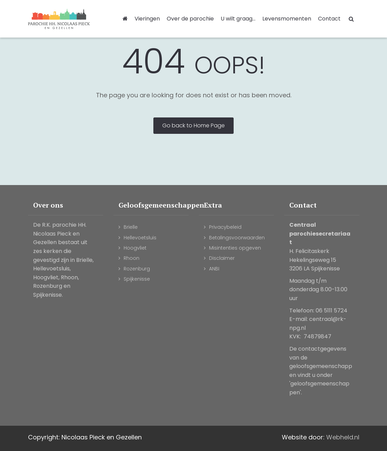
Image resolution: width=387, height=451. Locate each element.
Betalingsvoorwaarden (237, 237)
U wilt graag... (238, 19)
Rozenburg (137, 268)
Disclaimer (222, 258)
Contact (329, 19)
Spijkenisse (137, 279)
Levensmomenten (286, 19)
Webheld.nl (342, 437)
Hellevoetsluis (140, 237)
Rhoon (131, 258)
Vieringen (147, 19)
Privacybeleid (225, 227)
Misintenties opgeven (235, 247)
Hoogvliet (135, 247)
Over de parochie (190, 19)
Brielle (131, 227)
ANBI (214, 268)
